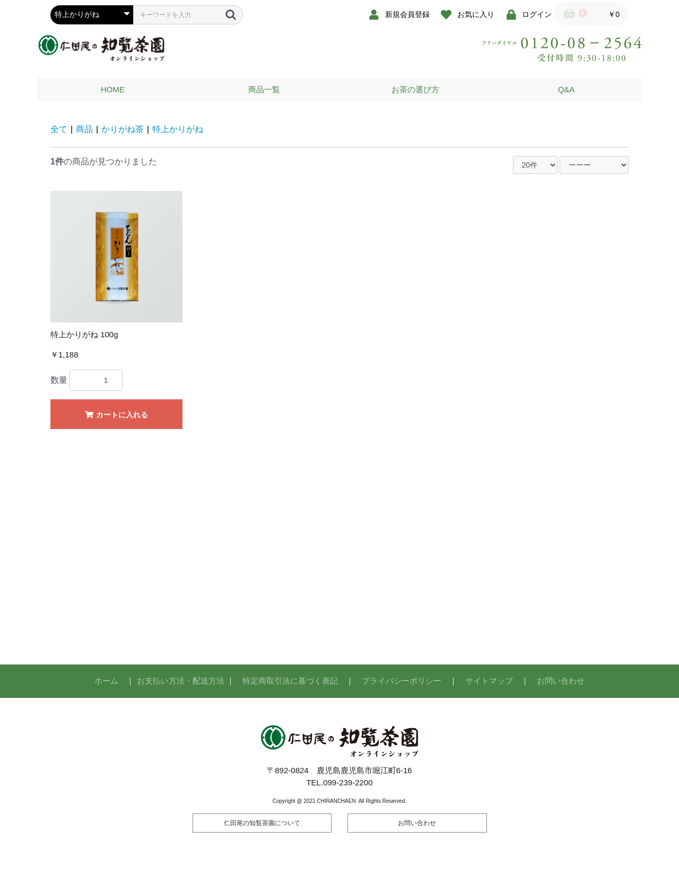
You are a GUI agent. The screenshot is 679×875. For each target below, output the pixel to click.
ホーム (106, 680)
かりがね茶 (122, 129)
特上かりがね (177, 129)
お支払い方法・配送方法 (180, 680)
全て (58, 129)
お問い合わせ (561, 680)
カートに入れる (116, 414)
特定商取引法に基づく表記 (290, 680)
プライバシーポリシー (401, 680)
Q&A (566, 89)
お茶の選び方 (415, 89)
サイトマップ (489, 680)
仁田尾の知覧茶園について (262, 823)
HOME (113, 89)
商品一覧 (264, 89)
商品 (84, 129)
